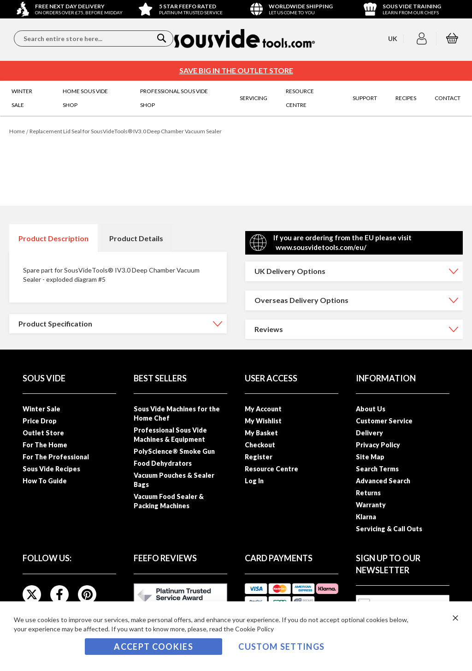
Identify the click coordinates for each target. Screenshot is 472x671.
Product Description (53, 238)
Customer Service (384, 421)
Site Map (370, 457)
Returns (368, 493)
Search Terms (377, 469)
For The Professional (56, 457)
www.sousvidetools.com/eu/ (321, 247)
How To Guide (45, 481)
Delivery (369, 433)
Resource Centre (271, 469)
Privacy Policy (378, 445)
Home (17, 131)
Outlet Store (43, 433)
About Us (370, 409)
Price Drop (40, 421)
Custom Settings (281, 646)
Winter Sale (41, 409)
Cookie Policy (254, 629)
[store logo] (244, 38)
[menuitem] (27, 98)
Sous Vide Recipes (51, 469)
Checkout (260, 445)
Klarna (366, 517)
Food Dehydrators (163, 463)
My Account (263, 409)
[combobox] (93, 38)
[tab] (53, 238)
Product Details (136, 238)
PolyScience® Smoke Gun (174, 451)
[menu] (236, 98)
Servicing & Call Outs (389, 529)
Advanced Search (383, 481)
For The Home (45, 445)
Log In (254, 481)
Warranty (371, 505)
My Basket (261, 433)
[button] (423, 38)
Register (258, 457)
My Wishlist (263, 421)
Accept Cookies (153, 646)
